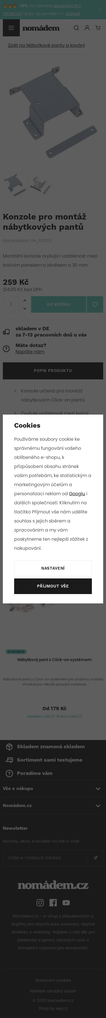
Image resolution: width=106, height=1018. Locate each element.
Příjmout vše (53, 586)
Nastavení (53, 568)
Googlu (77, 493)
